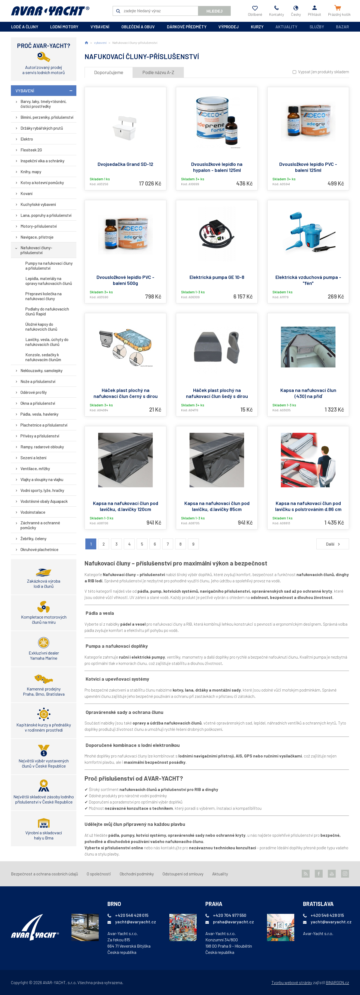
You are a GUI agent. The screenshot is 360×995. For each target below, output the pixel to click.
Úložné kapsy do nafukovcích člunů (41, 326)
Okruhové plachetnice (39, 549)
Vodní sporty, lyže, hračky (42, 490)
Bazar (342, 26)
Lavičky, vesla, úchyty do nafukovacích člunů (46, 342)
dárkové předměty (186, 26)
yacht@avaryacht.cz (135, 921)
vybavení (100, 26)
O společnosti (99, 873)
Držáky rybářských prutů (41, 128)
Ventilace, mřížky (35, 468)
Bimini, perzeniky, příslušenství (46, 117)
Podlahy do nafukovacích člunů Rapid (47, 311)
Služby (317, 26)
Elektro (26, 138)
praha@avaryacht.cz (233, 921)
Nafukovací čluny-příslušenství (36, 250)
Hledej (214, 11)
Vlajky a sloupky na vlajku (41, 479)
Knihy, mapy (30, 171)
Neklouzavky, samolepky (41, 370)
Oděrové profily (33, 392)
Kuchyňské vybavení (38, 204)
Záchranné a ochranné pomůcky (40, 525)
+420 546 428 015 (131, 915)
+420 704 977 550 (229, 915)
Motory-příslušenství (38, 226)
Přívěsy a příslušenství (39, 435)
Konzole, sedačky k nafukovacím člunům (43, 357)
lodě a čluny (24, 26)
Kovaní (26, 193)
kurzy (257, 26)
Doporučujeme (108, 72)
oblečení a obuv (138, 26)
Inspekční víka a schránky (42, 160)
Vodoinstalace (32, 512)
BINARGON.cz (337, 982)
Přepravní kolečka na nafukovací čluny (43, 296)
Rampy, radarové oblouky (42, 446)
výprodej (228, 26)
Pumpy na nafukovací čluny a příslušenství (49, 265)
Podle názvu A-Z (158, 72)
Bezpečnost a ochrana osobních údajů (44, 873)
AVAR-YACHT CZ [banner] (50, 11)
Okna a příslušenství (37, 403)
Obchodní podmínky (137, 873)
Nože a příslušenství (37, 381)
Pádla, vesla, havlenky (39, 414)
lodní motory (64, 26)
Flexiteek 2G (31, 149)
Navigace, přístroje (36, 237)
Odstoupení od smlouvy (183, 873)
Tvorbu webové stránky (291, 982)
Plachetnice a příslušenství (43, 424)
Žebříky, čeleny (33, 538)
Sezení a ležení (33, 457)
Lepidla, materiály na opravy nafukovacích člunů (48, 281)
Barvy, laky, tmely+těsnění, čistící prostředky (43, 104)
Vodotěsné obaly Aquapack (44, 501)
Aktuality (286, 26)
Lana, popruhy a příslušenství (45, 215)
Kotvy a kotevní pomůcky (42, 182)
